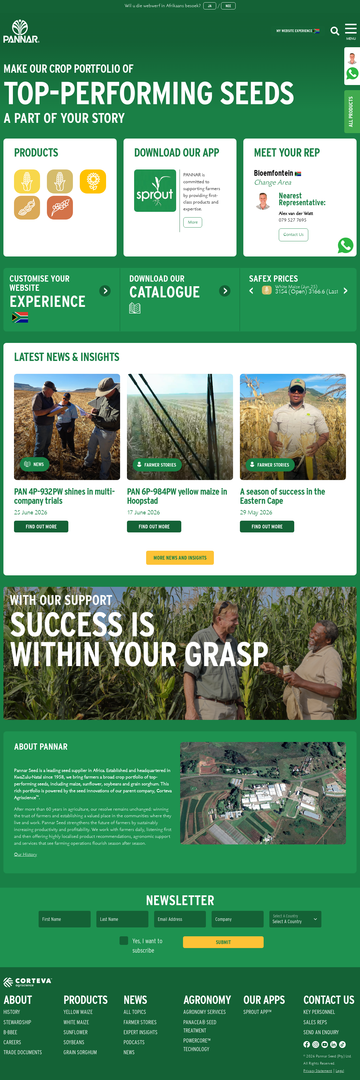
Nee (228, 6)
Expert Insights (141, 1032)
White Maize (76, 1022)
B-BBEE (10, 1032)
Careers (12, 1042)
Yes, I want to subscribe (141, 945)
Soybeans (73, 1042)
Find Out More (40, 527)
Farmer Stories (140, 1022)
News (129, 1052)
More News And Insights (180, 558)
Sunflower (75, 1032)
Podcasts (134, 1042)
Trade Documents (22, 1052)
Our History (25, 854)
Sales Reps (315, 1022)
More (193, 222)
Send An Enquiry (321, 1032)
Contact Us (293, 234)
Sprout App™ (257, 1011)
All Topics (135, 1011)
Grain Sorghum (80, 1052)
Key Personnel (319, 1011)
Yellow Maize (78, 1011)
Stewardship (17, 1022)
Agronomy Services (204, 1011)
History (11, 1011)
